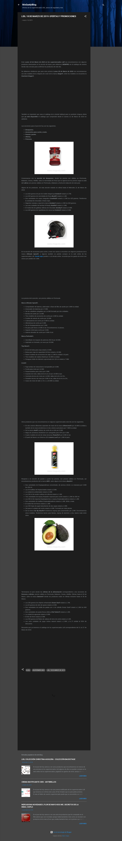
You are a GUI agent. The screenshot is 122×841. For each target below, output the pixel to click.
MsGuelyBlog (29, 4)
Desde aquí (39, 256)
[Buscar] (103, 5)
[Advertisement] (98, 41)
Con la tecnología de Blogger (61, 832)
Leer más (83, 776)
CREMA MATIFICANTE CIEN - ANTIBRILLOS (38, 782)
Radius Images (65, 836)
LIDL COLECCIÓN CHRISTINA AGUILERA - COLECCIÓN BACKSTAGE (48, 759)
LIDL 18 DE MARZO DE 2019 (56, 670)
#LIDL (28, 670)
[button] (85, 16)
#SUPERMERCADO (39, 670)
